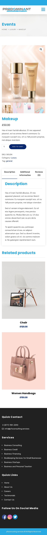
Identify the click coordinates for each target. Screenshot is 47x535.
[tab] (9, 174)
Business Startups (12, 462)
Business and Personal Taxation (18, 466)
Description (9, 172)
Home (4, 29)
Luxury (13, 29)
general (9, 161)
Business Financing (12, 454)
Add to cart (17, 146)
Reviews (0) (39, 173)
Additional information (25, 173)
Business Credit (11, 449)
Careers (7, 491)
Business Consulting (13, 445)
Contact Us (9, 500)
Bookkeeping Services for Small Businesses (22, 458)
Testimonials (9, 495)
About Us (8, 487)
